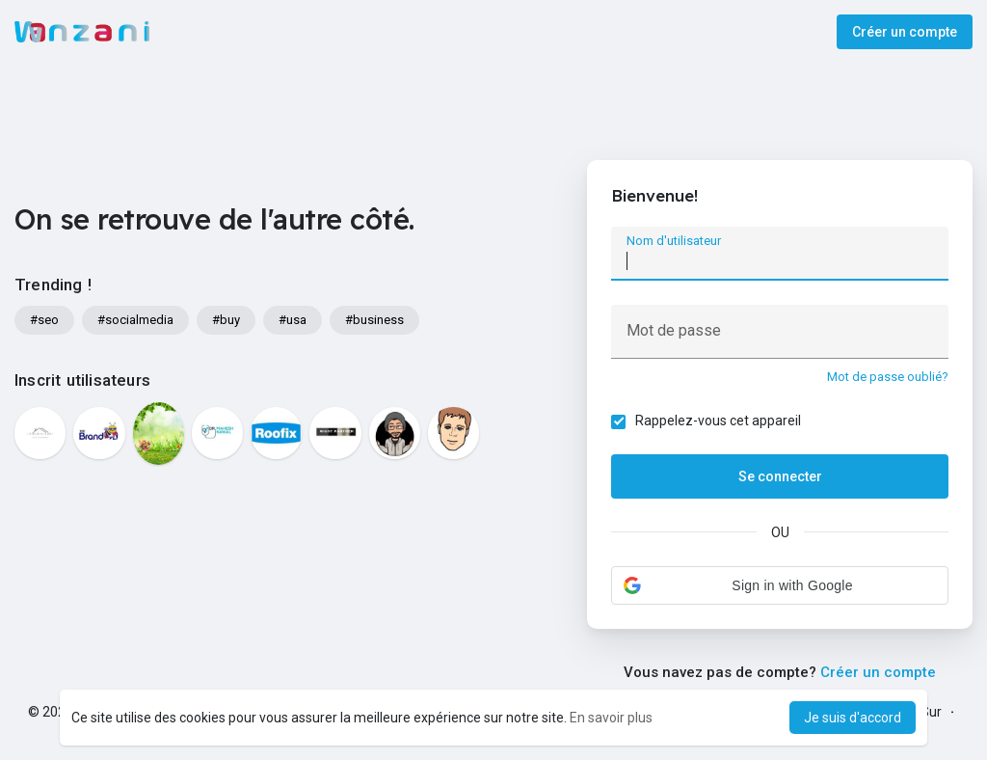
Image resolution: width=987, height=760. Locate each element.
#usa (293, 319)
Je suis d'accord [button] (852, 717)
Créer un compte (904, 32)
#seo (44, 319)
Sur (931, 711)
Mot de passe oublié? (887, 376)
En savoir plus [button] (611, 717)
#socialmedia (135, 319)
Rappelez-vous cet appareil (718, 420)
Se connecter (780, 476)
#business (374, 319)
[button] (779, 585)
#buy (226, 319)
